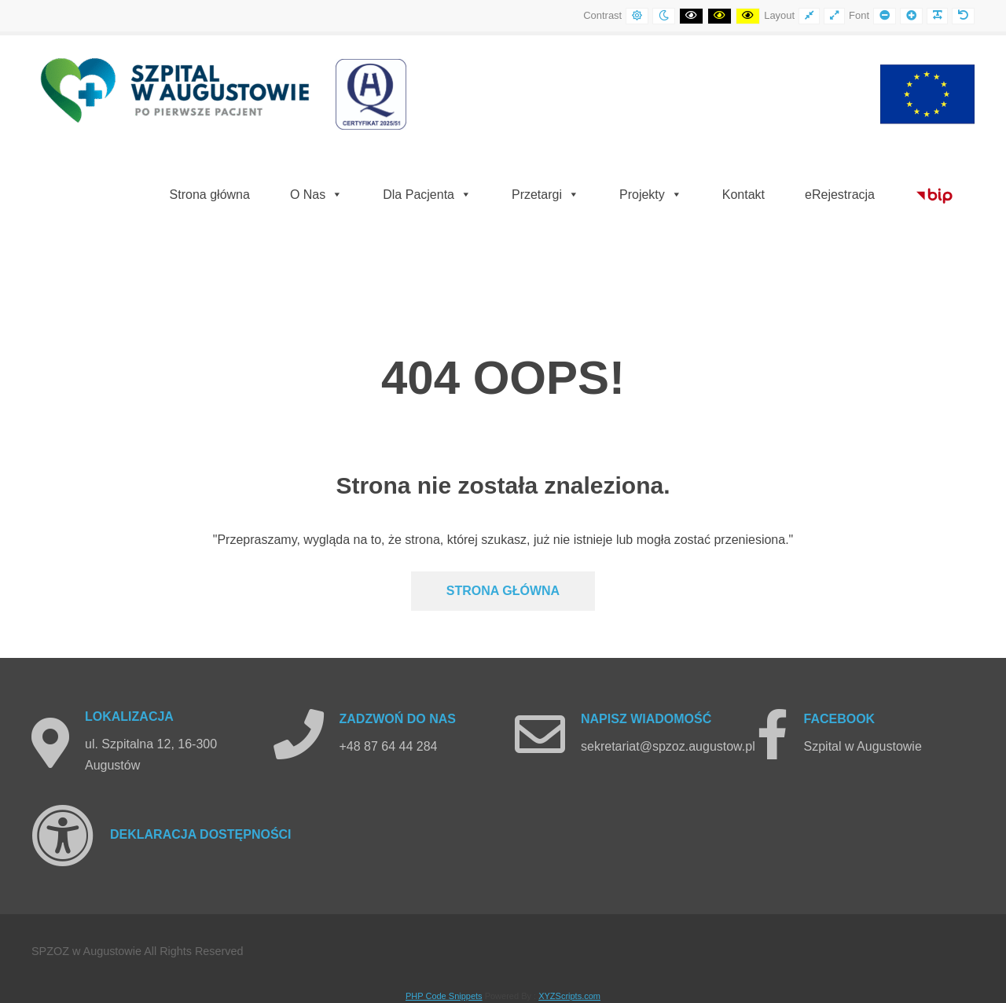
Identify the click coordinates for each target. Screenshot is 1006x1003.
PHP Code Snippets (444, 996)
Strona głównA (503, 590)
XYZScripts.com (569, 996)
